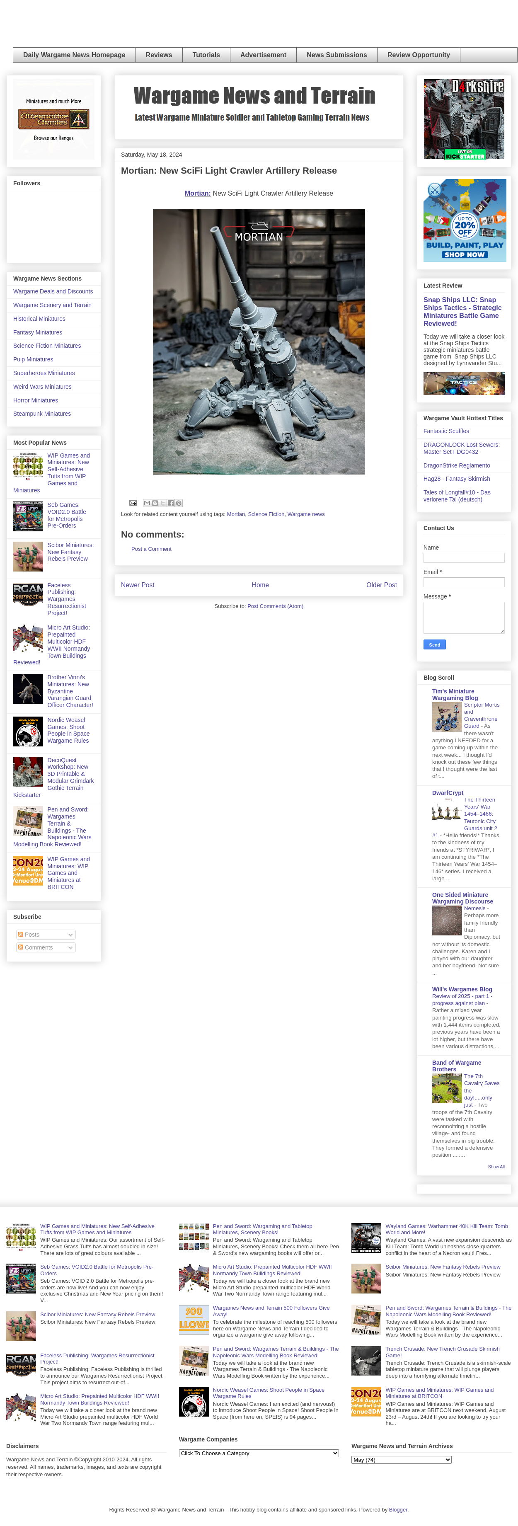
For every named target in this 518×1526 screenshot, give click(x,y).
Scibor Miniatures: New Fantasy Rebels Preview (71, 552)
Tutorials (206, 54)
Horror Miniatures (35, 400)
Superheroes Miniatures (44, 373)
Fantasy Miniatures (37, 332)
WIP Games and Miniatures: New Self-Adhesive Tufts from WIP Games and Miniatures (51, 473)
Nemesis (475, 908)
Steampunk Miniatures (42, 413)
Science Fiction (266, 514)
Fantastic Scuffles (446, 431)
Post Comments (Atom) (275, 606)
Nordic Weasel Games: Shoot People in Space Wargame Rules (69, 730)
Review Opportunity (418, 54)
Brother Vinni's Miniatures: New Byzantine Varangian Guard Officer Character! (70, 691)
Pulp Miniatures (33, 359)
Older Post (381, 585)
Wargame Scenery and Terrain (52, 305)
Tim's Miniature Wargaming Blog (455, 694)
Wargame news (306, 514)
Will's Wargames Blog (462, 989)
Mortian (236, 514)
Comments (35, 947)
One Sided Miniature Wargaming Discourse (462, 898)
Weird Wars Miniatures (42, 386)
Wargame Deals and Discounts (53, 291)
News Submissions (337, 54)
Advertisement (263, 54)
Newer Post (138, 585)
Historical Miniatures (39, 318)
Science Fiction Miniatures (47, 345)
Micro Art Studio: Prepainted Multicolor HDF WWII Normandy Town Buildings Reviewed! (51, 645)
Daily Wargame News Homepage (74, 54)
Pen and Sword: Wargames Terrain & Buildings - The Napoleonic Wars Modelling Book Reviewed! (52, 827)
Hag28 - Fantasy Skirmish (457, 478)
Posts (28, 934)
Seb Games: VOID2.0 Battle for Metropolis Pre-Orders (67, 515)
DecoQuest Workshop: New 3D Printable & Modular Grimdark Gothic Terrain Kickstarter (53, 777)
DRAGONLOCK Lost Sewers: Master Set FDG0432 (462, 448)
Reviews (159, 54)
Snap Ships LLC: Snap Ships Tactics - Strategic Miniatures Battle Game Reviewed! (463, 311)
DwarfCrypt (447, 793)
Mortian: (198, 193)
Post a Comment (151, 549)
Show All (496, 1166)
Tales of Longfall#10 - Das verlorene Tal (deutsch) (457, 496)
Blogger (398, 1510)
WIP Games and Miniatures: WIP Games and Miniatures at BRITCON (69, 873)
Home (260, 585)
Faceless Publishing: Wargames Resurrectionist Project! (67, 599)
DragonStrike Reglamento (457, 465)
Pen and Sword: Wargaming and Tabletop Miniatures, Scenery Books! (262, 1229)
